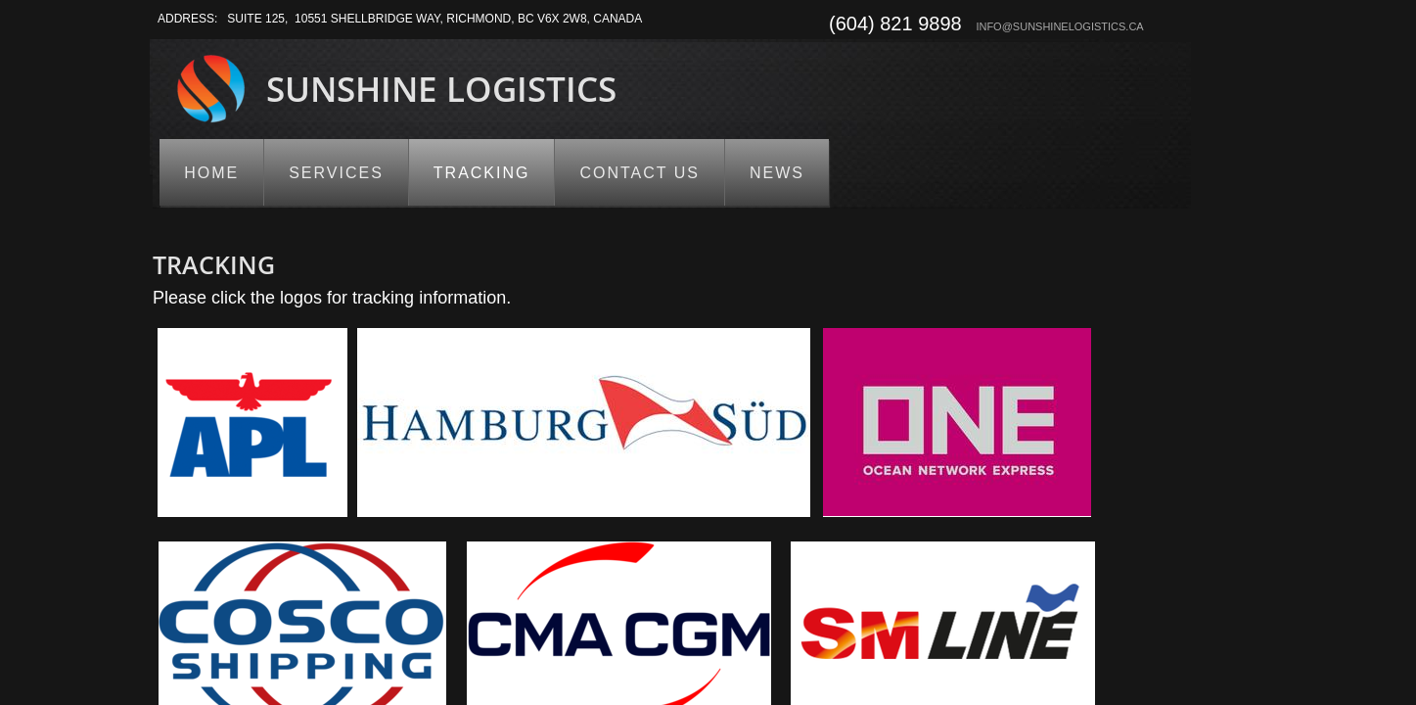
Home (211, 172)
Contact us (639, 172)
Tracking (482, 172)
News (777, 172)
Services (336, 172)
